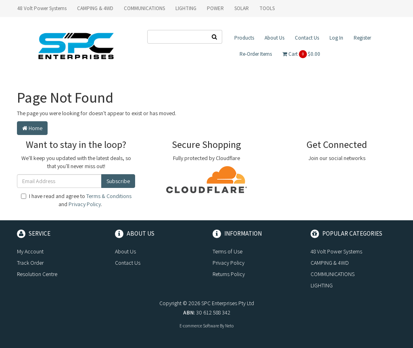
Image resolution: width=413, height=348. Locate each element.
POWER (215, 8)
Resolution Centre (37, 274)
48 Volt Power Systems (42, 8)
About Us (274, 37)
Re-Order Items (256, 54)
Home (32, 128)
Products (244, 37)
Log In (336, 37)
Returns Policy (229, 274)
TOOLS (267, 8)
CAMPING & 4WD (95, 8)
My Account (30, 251)
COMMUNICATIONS (144, 8)
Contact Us (307, 37)
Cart (301, 54)
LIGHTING (185, 8)
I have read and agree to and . (76, 200)
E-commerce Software (199, 326)
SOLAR (241, 8)
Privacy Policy (85, 204)
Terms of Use (227, 251)
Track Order (30, 262)
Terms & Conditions (108, 196)
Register (362, 37)
